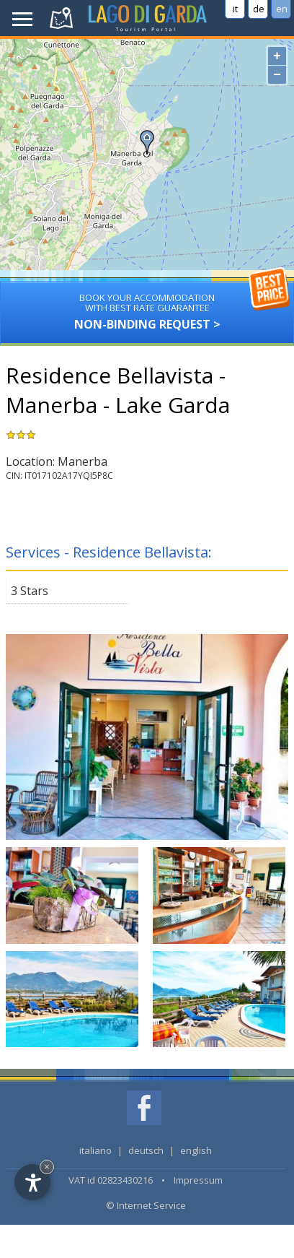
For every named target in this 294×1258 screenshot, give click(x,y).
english (196, 1150)
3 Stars (29, 591)
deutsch (146, 1150)
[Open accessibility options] (32, 1182)
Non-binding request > (147, 306)
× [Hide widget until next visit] (47, 1166)
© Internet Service (146, 1205)
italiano (95, 1150)
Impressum (198, 1180)
